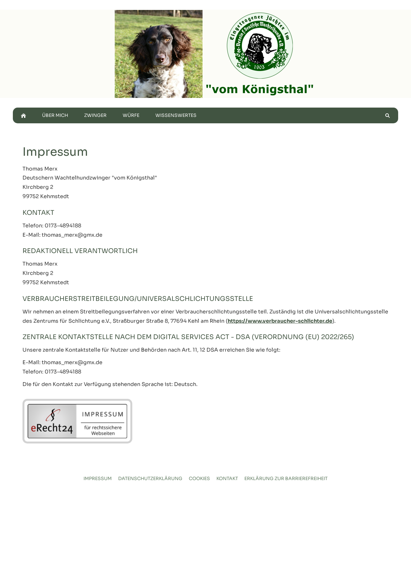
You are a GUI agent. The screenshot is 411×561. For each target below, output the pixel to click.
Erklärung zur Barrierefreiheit (286, 478)
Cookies (199, 478)
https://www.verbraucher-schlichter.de (280, 321)
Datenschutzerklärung (150, 478)
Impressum (97, 478)
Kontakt (227, 478)
